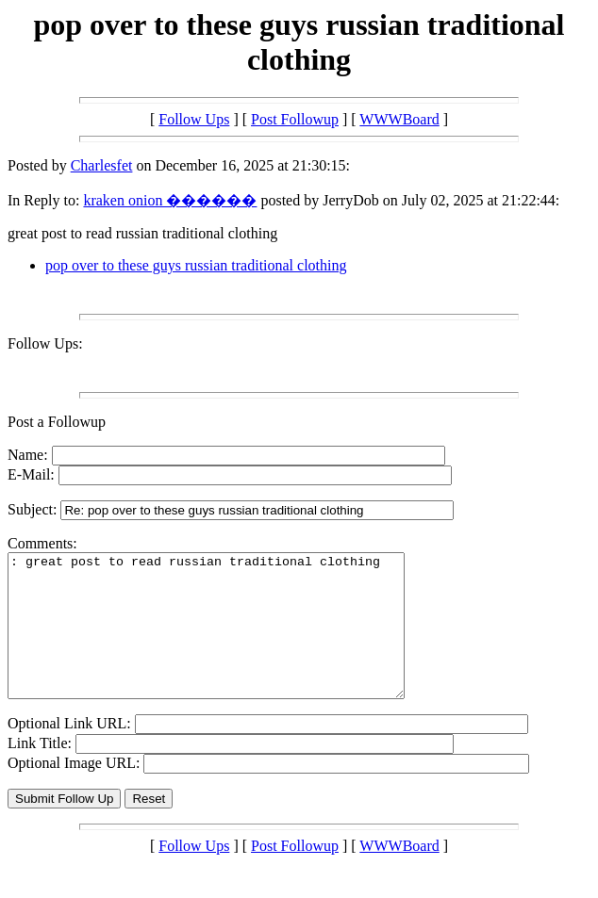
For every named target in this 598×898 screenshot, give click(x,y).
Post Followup (295, 119)
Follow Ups (193, 119)
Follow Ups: (45, 343)
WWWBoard (399, 119)
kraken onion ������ (170, 200)
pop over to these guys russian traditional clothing (196, 265)
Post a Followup (57, 422)
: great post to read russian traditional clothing (230, 639)
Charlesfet (102, 165)
